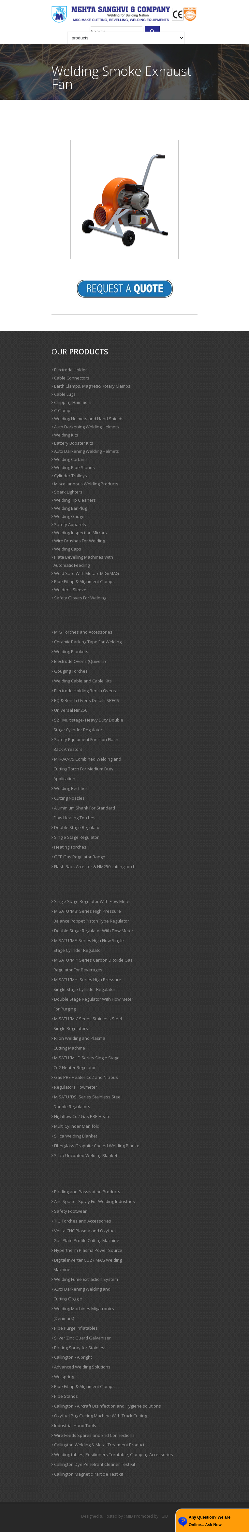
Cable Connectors (70, 378)
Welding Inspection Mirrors (79, 533)
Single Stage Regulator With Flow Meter (91, 901)
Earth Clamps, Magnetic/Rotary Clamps (90, 386)
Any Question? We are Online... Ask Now (209, 1521)
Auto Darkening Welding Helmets (85, 427)
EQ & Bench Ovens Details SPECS (85, 700)
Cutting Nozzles (68, 798)
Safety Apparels (68, 524)
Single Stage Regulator (75, 837)
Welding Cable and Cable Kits (81, 681)
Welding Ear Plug (69, 508)
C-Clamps (62, 410)
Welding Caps (66, 549)
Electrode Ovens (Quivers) (78, 661)
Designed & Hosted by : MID (107, 1516)
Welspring (62, 1377)
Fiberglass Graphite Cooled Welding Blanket (96, 1146)
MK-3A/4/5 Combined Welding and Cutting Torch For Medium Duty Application (86, 768)
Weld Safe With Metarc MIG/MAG (85, 573)
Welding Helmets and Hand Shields (87, 419)
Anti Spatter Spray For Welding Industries (93, 1201)
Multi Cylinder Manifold (75, 1126)
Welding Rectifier (69, 788)
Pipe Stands (64, 1396)
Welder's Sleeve (68, 590)
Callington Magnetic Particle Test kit (87, 1474)
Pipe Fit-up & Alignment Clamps (83, 581)
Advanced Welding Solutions (80, 1367)
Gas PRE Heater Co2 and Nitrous (84, 1077)
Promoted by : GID (151, 1516)
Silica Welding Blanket (74, 1136)
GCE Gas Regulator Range (78, 857)
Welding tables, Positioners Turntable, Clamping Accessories (112, 1454)
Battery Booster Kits (72, 443)
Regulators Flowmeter (74, 1087)
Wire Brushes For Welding (78, 541)
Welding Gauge (67, 516)
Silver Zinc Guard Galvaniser (81, 1338)
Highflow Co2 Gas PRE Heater (81, 1116)
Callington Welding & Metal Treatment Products (99, 1445)
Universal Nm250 (69, 710)
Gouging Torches (69, 671)
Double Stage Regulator (76, 827)
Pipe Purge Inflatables (74, 1328)
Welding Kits (64, 435)
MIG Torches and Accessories (81, 632)
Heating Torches (68, 847)
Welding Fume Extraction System (84, 1279)
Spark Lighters (66, 492)
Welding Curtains (69, 459)
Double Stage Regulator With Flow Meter (92, 931)
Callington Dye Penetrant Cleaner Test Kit (93, 1464)
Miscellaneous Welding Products (84, 484)
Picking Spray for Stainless (79, 1348)
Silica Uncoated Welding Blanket (84, 1155)
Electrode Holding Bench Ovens (83, 691)
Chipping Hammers (71, 402)
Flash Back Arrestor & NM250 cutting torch (93, 866)
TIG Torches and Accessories (81, 1221)
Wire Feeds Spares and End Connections (93, 1435)
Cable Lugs (63, 394)
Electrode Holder (69, 370)
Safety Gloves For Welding (78, 598)
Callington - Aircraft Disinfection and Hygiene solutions (106, 1406)
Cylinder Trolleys (69, 476)
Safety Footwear (69, 1211)
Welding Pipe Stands (73, 467)
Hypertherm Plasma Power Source (86, 1250)
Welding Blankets (69, 651)
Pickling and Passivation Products (85, 1192)
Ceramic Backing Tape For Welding (86, 642)
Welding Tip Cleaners (73, 500)
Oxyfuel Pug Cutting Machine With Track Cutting (99, 1416)
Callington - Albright (71, 1357)
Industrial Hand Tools (73, 1425)
